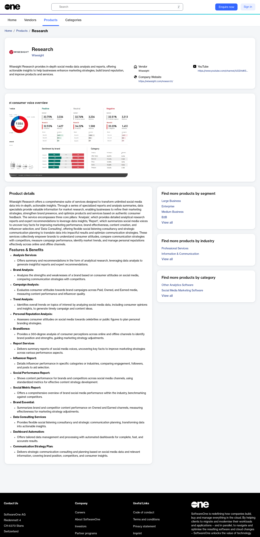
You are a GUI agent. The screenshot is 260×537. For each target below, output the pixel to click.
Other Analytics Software (177, 285)
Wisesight (38, 55)
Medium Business (172, 212)
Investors (80, 526)
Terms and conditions (146, 519)
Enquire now (226, 7)
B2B (164, 217)
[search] (117, 7)
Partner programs (86, 533)
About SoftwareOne (87, 519)
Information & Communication (180, 254)
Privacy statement (144, 526)
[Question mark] (210, 7)
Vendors (30, 20)
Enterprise (168, 206)
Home (12, 20)
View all (167, 222)
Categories (73, 20)
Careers (80, 512)
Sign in (248, 7)
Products (51, 20)
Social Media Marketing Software (182, 290)
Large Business (171, 201)
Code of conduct (143, 512)
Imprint (137, 533)
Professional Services (175, 248)
